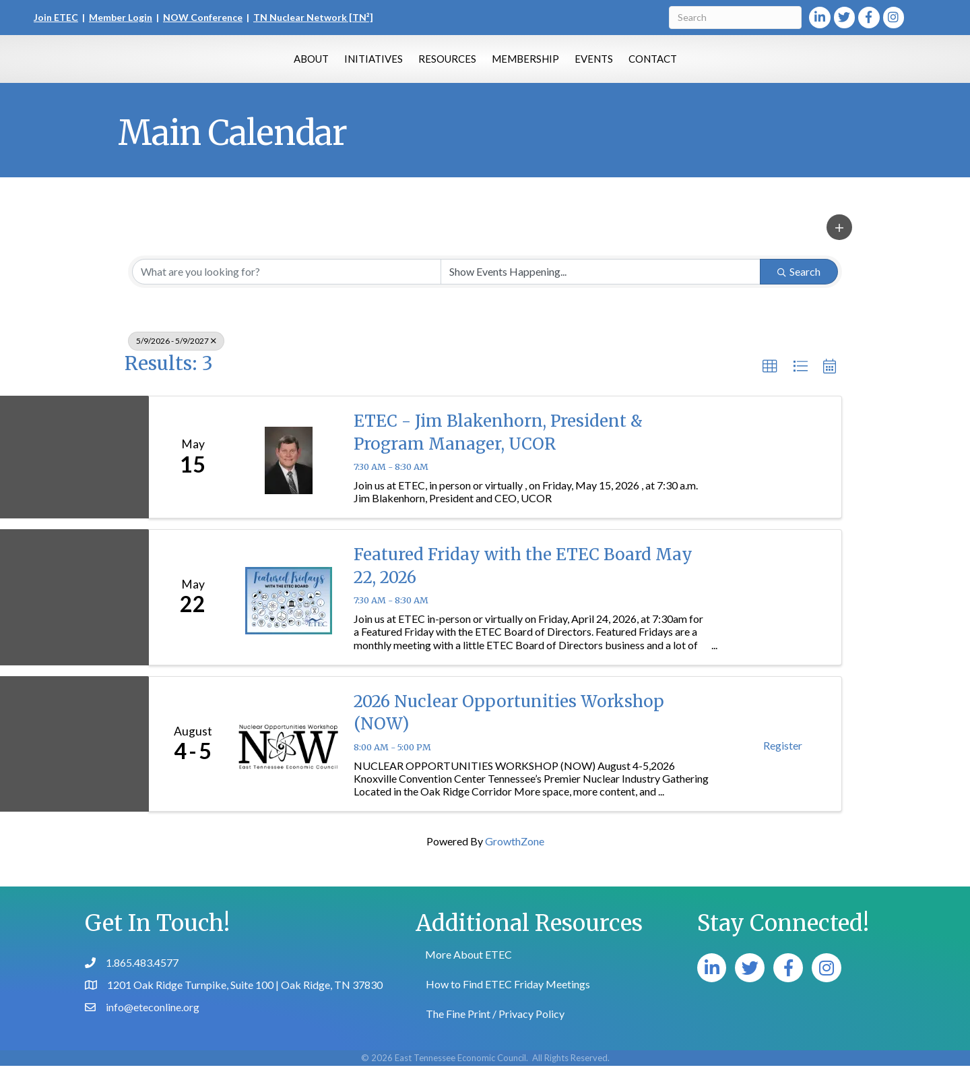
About (245, 65)
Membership (590, 65)
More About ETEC (468, 970)
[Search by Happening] (601, 288)
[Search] (735, 17)
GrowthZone (514, 857)
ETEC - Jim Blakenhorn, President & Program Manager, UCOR (498, 449)
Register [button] (782, 761)
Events (659, 65)
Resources (382, 65)
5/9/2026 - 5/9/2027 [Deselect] (176, 357)
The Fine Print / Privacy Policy (495, 1029)
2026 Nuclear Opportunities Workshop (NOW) (509, 729)
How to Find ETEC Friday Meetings (508, 1000)
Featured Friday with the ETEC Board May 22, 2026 (523, 582)
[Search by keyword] (286, 288)
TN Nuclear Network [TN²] (313, 17)
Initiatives (308, 65)
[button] (839, 243)
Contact (718, 65)
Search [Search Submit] (798, 287)
